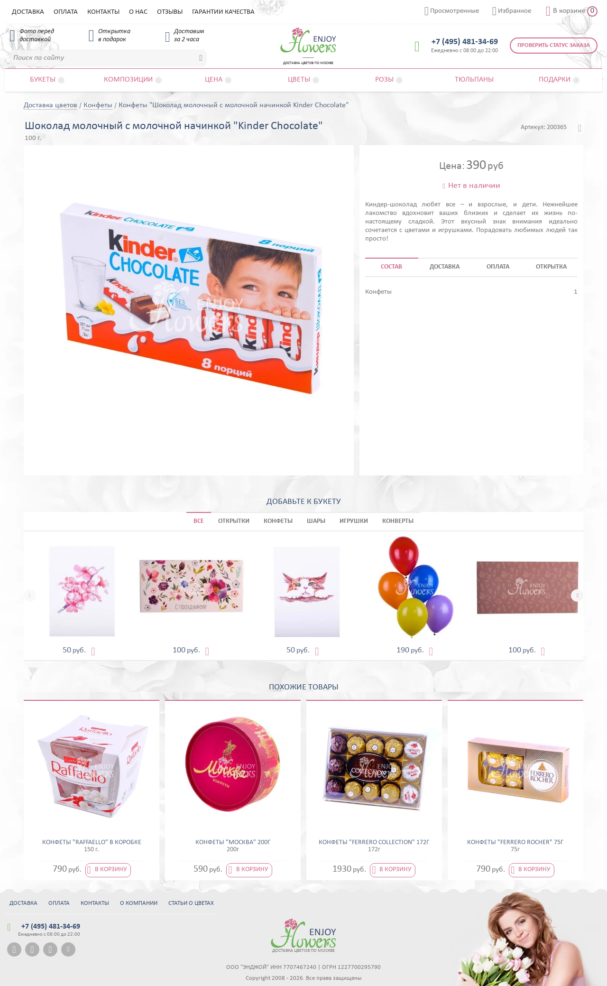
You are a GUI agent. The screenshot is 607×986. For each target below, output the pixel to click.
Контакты (103, 12)
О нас (138, 12)
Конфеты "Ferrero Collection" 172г (374, 842)
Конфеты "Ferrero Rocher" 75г (515, 842)
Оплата (66, 12)
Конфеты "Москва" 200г (232, 842)
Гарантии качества (223, 12)
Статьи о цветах (191, 903)
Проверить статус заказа (553, 45)
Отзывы (170, 12)
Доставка (28, 12)
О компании (138, 903)
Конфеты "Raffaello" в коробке (91, 842)
